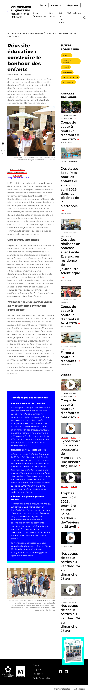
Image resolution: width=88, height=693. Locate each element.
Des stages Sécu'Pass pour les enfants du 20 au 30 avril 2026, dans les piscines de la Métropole (70, 187)
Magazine (37, 669)
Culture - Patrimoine (70, 77)
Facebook (3, 143)
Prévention (73, 162)
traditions (64, 486)
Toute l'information (42, 678)
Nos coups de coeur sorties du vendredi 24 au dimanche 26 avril (70, 566)
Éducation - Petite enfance (17, 172)
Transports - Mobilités (67, 61)
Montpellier (17, 175)
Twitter (3, 152)
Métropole (66, 55)
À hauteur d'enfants (17, 169)
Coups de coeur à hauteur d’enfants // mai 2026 (70, 130)
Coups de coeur (66, 119)
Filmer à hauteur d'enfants (69, 357)
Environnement (68, 82)
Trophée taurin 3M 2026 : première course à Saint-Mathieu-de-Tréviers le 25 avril (70, 509)
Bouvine (74, 486)
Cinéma (63, 349)
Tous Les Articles (25, 33)
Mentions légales (62, 689)
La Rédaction (79, 689)
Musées (73, 437)
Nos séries (38, 674)
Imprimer (27, 75)
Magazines (72, 5)
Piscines (63, 162)
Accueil (11, 33)
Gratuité (65, 67)
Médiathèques (66, 236)
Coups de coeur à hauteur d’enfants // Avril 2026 (70, 315)
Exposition (64, 303)
